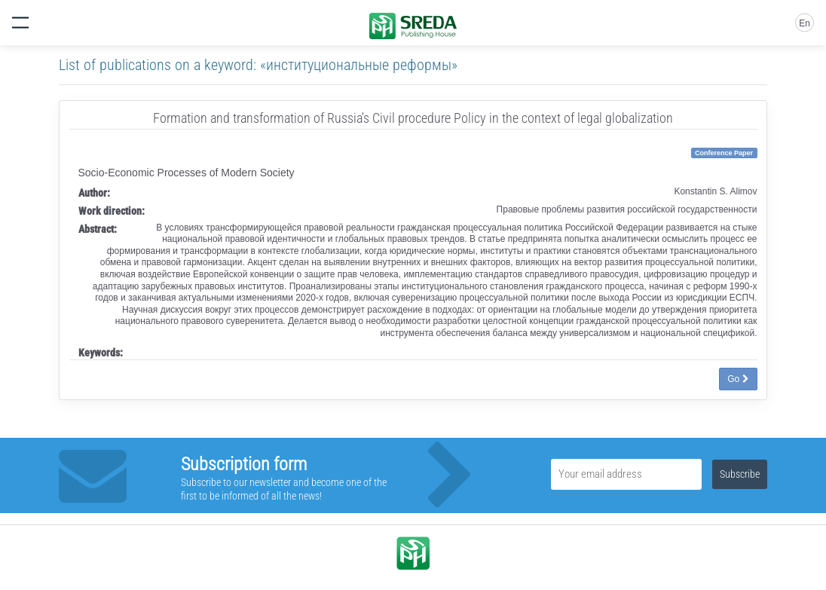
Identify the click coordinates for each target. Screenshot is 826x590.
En (804, 23)
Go (737, 379)
